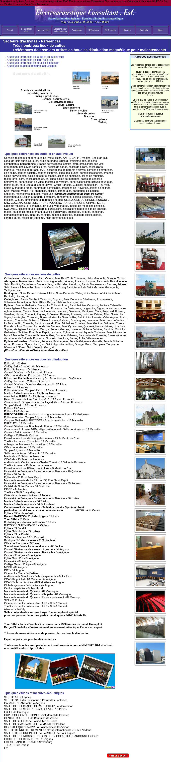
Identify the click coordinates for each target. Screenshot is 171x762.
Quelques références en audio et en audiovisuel (35, 56)
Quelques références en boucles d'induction (33, 62)
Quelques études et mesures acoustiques (31, 65)
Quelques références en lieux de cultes (30, 59)
